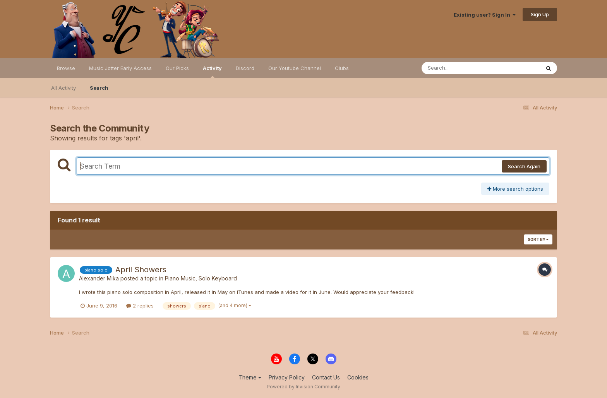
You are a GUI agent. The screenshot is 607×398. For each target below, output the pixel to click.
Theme (249, 377)
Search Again (524, 166)
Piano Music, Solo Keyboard (201, 278)
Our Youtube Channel (294, 68)
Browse (66, 68)
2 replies (140, 305)
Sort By (538, 239)
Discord (245, 68)
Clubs (342, 68)
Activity (212, 71)
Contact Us (326, 377)
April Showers (140, 269)
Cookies (358, 377)
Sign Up (540, 14)
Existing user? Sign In (485, 15)
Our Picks (177, 68)
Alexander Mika (99, 278)
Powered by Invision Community (303, 386)
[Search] (460, 68)
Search (99, 88)
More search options (515, 189)
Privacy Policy (287, 377)
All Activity (63, 88)
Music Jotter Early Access (120, 68)
